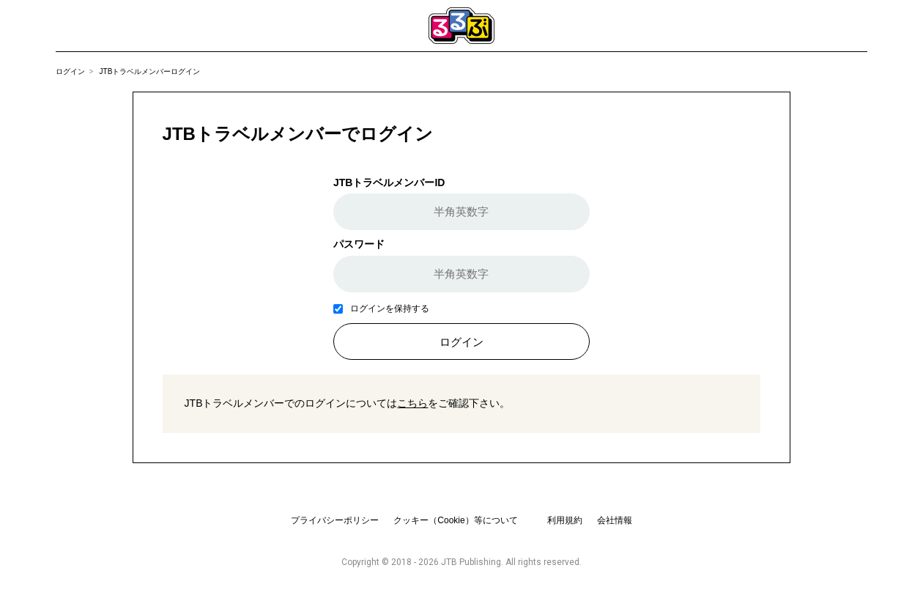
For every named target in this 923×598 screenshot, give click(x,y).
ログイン (70, 71)
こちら (412, 403)
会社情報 (614, 520)
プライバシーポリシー (335, 520)
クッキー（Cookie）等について (455, 520)
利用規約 (564, 520)
